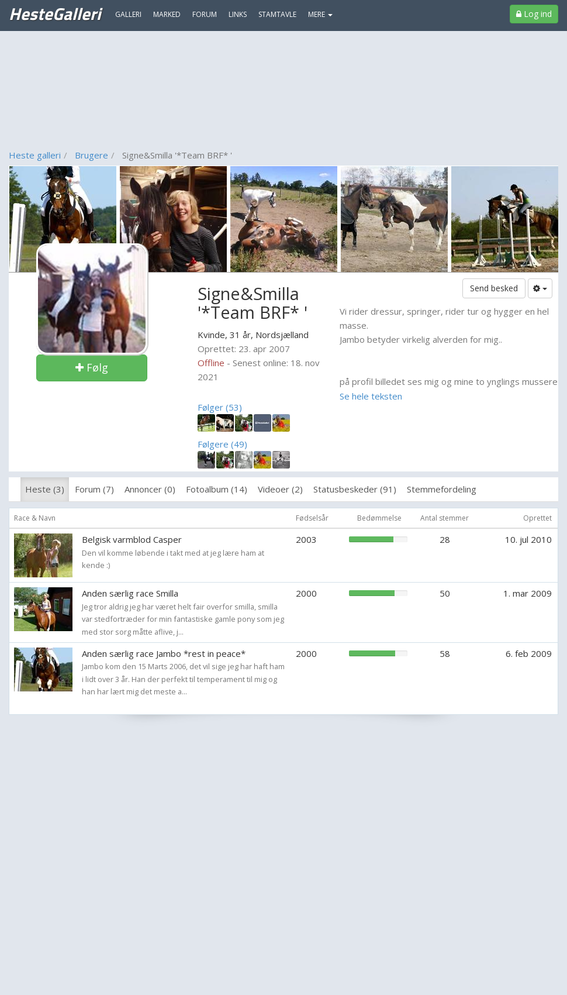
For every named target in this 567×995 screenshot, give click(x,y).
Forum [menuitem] (204, 14)
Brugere (91, 155)
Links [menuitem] (238, 14)
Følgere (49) (222, 444)
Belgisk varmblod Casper (132, 539)
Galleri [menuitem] (128, 14)
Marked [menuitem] (167, 14)
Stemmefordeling (441, 489)
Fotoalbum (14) (216, 489)
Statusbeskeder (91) (354, 489)
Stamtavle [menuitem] (277, 14)
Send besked (494, 288)
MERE (320, 14)
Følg (91, 367)
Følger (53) (220, 407)
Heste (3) (44, 489)
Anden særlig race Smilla (130, 593)
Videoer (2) (280, 489)
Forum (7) (94, 489)
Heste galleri (35, 155)
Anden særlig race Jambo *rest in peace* (164, 653)
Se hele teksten (371, 396)
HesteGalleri (55, 13)
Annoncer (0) (150, 489)
